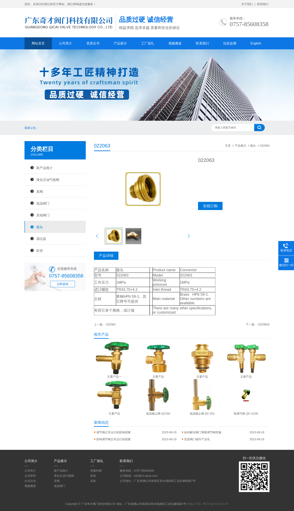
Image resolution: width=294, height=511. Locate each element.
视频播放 (175, 43)
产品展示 (120, 43)
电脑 (190, 503)
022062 (111, 324)
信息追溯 (229, 43)
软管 (39, 250)
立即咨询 (62, 284)
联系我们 (262, 4)
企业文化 (30, 480)
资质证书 (92, 43)
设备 (93, 480)
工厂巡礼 (147, 43)
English (256, 43)
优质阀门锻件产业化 (197, 439)
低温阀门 (42, 203)
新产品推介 (44, 168)
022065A (264, 324)
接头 (39, 227)
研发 (93, 475)
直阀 (39, 191)
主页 (228, 145)
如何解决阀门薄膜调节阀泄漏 (202, 432)
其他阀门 (42, 215)
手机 (198, 503)
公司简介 (65, 43)
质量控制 (96, 470)
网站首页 (38, 43)
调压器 (41, 239)
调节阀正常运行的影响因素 (113, 432)
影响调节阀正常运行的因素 (113, 439)
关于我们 (247, 4)
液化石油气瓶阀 (47, 179)
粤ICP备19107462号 (216, 503)
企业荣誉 (30, 475)
